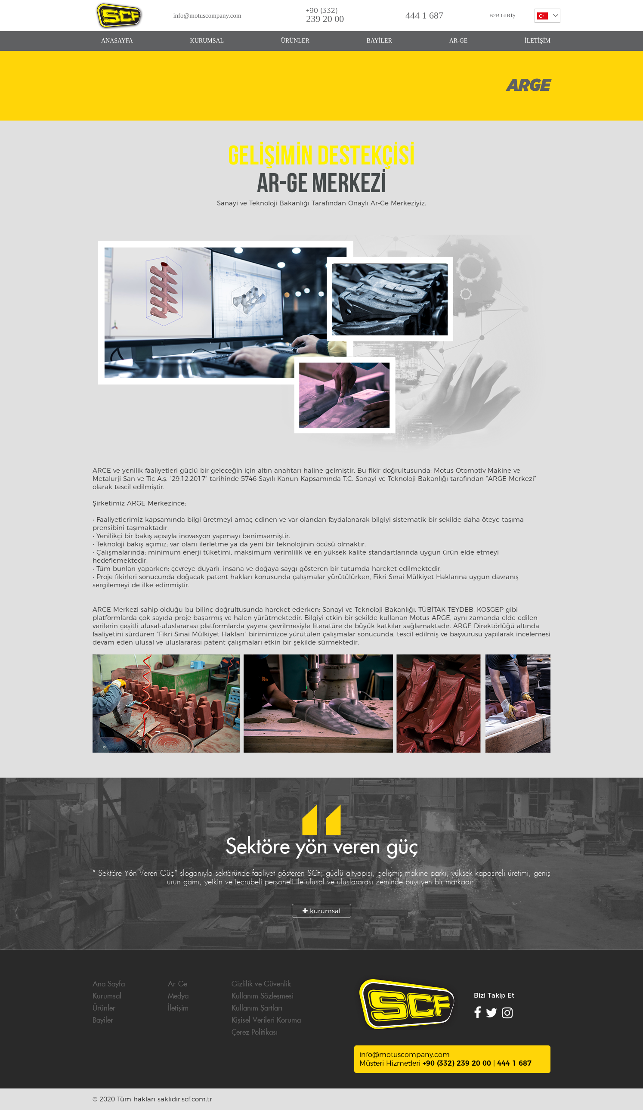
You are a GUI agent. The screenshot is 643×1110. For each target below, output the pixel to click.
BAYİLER (379, 40)
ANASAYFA (117, 40)
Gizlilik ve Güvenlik (261, 984)
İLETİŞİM (537, 40)
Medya (178, 996)
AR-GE (458, 40)
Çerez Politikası (255, 1032)
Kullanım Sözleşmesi (263, 996)
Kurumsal (107, 996)
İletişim (178, 1008)
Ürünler (104, 1008)
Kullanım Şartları (257, 1008)
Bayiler (103, 1020)
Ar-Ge (177, 984)
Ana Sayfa (109, 984)
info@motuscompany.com (207, 15)
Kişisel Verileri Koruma (266, 1020)
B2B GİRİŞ (502, 15)
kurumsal (321, 911)
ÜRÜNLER (295, 40)
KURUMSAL (207, 40)
